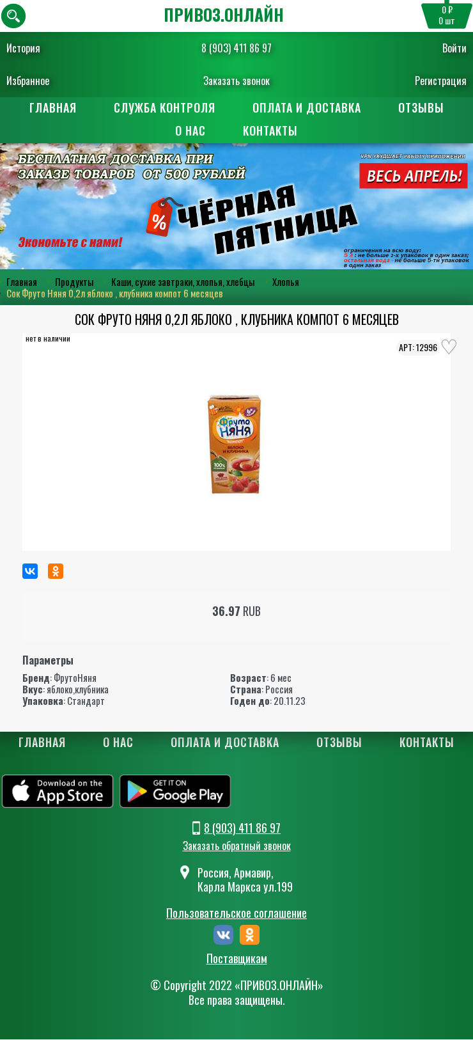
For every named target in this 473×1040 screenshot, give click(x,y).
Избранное (27, 80)
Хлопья (285, 281)
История (23, 48)
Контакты (270, 130)
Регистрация (441, 80)
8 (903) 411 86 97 (236, 48)
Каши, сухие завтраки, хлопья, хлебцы (182, 281)
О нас (190, 130)
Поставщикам (236, 959)
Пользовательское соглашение (236, 912)
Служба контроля (164, 107)
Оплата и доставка (306, 107)
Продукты (74, 281)
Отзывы (421, 107)
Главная (53, 107)
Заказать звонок (236, 80)
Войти (454, 48)
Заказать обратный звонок (237, 845)
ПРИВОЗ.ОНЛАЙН (224, 14)
